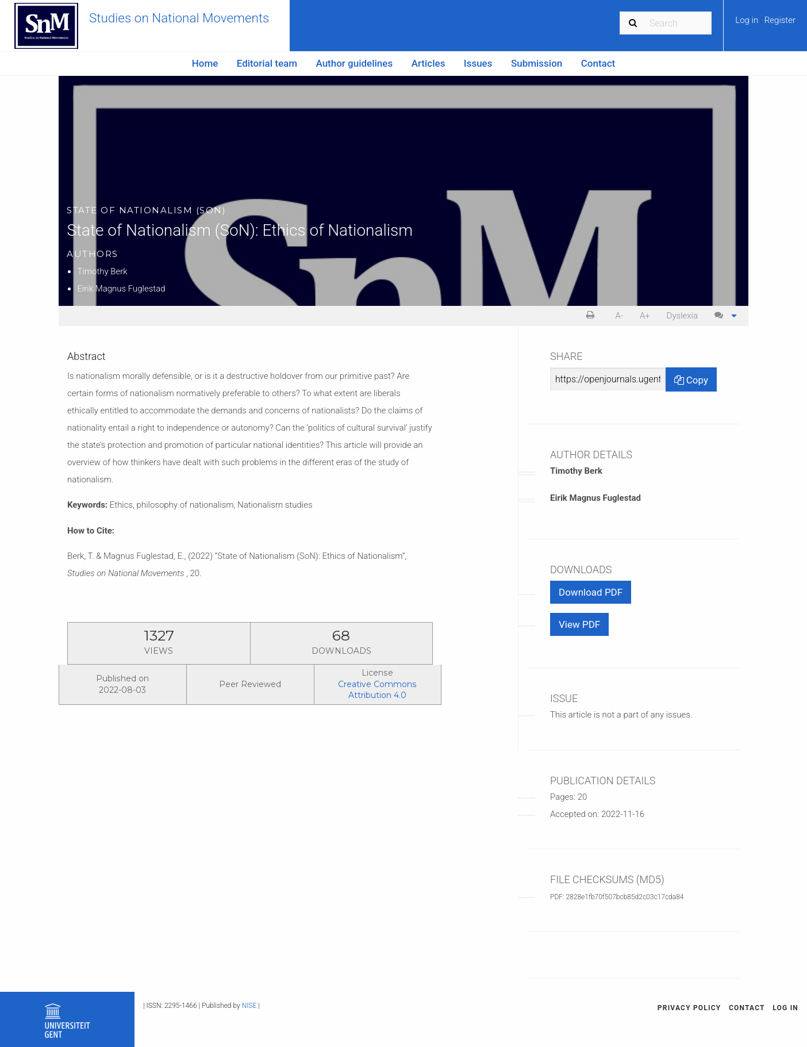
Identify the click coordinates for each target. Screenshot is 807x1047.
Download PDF (590, 592)
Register (780, 20)
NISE (249, 1006)
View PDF (579, 624)
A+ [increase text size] (645, 315)
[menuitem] (765, 24)
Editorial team (267, 63)
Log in (747, 20)
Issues (478, 63)
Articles (428, 63)
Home (205, 63)
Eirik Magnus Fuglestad (121, 288)
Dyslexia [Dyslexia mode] (682, 315)
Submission (536, 63)
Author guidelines (354, 63)
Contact (598, 63)
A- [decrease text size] (620, 315)
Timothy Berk (102, 271)
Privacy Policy (689, 1008)
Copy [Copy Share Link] (691, 380)
